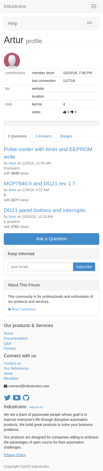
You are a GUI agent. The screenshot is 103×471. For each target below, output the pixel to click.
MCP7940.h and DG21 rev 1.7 (39, 183)
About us (36, 407)
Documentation (16, 338)
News (8, 373)
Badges (66, 136)
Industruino (15, 6)
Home (8, 333)
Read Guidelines (23, 309)
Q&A (7, 343)
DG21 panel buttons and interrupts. (45, 210)
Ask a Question (51, 238)
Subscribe (84, 267)
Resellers (11, 378)
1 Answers (43, 136)
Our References (16, 368)
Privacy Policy (15, 455)
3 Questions (17, 136)
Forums (10, 348)
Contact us (12, 363)
